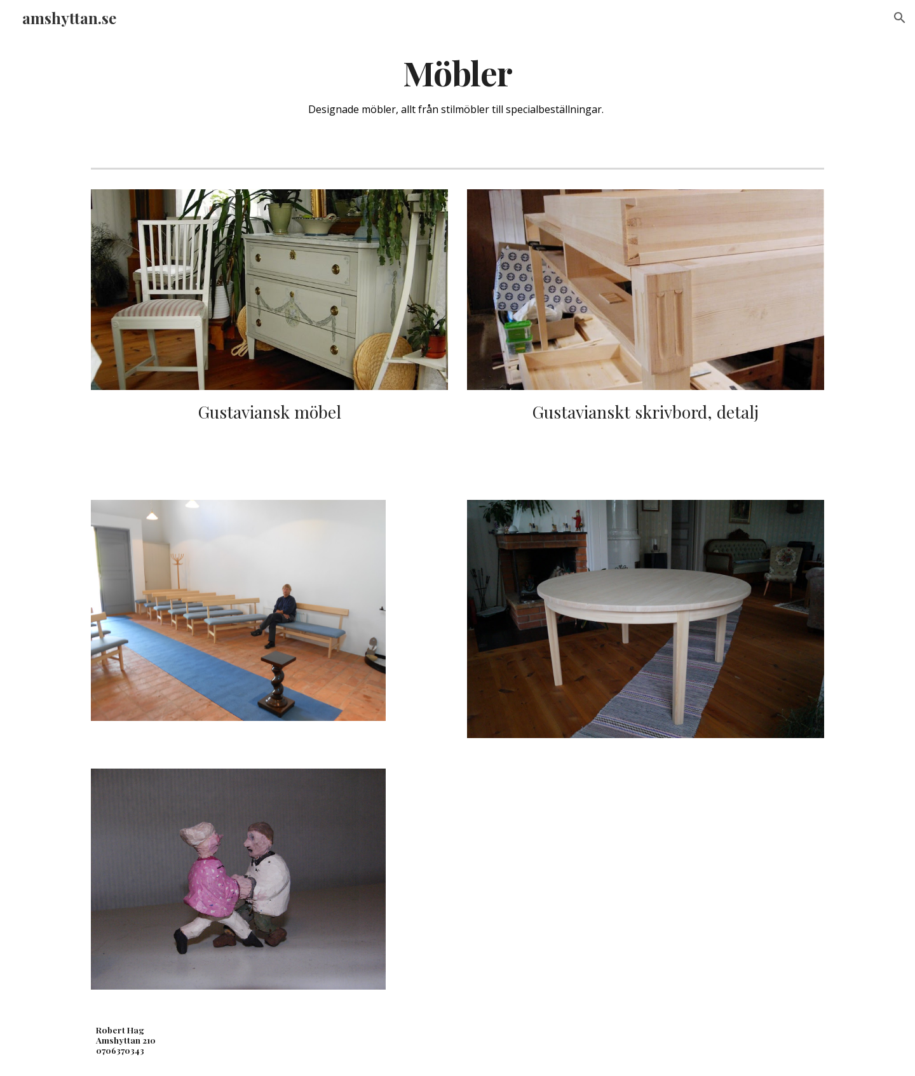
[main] (457, 85)
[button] (899, 18)
